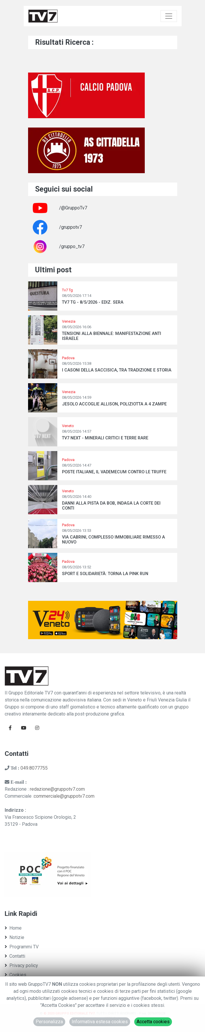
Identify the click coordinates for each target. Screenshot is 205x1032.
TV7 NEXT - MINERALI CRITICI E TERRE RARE (105, 438)
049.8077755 (34, 768)
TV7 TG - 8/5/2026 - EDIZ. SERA (92, 302)
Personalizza (49, 1021)
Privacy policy (21, 965)
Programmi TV (22, 947)
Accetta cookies (153, 1021)
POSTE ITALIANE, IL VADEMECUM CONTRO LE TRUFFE (114, 471)
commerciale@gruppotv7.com (64, 796)
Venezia (68, 321)
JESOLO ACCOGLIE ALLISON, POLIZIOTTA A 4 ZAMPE (114, 404)
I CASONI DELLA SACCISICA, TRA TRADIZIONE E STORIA (116, 370)
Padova (68, 358)
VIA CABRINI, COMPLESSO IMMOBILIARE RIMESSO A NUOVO (113, 540)
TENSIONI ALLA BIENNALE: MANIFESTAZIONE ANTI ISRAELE (111, 336)
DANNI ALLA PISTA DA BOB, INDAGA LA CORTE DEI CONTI (111, 506)
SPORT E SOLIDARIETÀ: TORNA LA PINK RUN (105, 573)
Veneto (68, 426)
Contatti (15, 956)
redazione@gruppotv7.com (57, 789)
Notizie (14, 937)
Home (13, 928)
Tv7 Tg (67, 290)
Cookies (15, 975)
